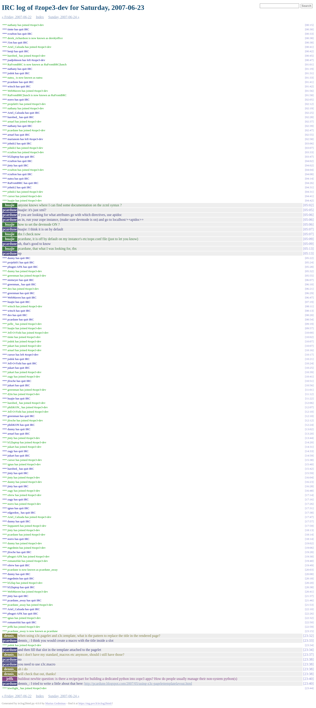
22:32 (309, 618)
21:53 (309, 604)
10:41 (309, 376)
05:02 (308, 205)
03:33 (309, 152)
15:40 (309, 464)
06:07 (309, 280)
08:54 (309, 319)
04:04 (309, 169)
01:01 (309, 64)
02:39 (309, 126)
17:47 (309, 517)
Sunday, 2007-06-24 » (63, 17)
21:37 (309, 596)
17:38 (309, 512)
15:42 (309, 468)
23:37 (308, 654)
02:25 (309, 112)
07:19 (309, 302)
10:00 (309, 332)
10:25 (309, 367)
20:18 (309, 578)
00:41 (309, 47)
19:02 (309, 543)
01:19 (309, 68)
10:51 (309, 381)
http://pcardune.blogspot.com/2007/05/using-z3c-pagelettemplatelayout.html (138, 683)
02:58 (309, 139)
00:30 (309, 29)
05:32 (309, 271)
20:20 (309, 582)
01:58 (309, 95)
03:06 (309, 143)
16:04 (309, 477)
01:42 (309, 86)
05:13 (308, 248)
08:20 (309, 315)
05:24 (309, 262)
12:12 (309, 420)
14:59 (309, 455)
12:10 (309, 411)
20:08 (309, 574)
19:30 (309, 556)
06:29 (309, 293)
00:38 (309, 38)
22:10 (309, 609)
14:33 (309, 451)
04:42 (309, 200)
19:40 (309, 560)
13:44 (309, 438)
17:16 (309, 499)
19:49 (309, 565)
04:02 (309, 161)
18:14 (309, 534)
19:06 (309, 547)
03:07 (309, 147)
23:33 (308, 640)
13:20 (309, 433)
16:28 (309, 486)
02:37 (309, 121)
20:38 (309, 587)
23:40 (308, 679)
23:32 (308, 636)
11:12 (309, 394)
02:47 (309, 130)
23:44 (309, 688)
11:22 (309, 398)
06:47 (309, 297)
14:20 (309, 442)
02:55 (309, 134)
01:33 (309, 77)
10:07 (309, 341)
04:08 (309, 174)
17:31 (309, 508)
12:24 (309, 424)
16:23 (309, 481)
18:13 (309, 530)
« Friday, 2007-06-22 (16, 17)
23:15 (309, 631)
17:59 (309, 525)
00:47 (309, 60)
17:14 (309, 495)
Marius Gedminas (55, 703)
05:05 (308, 210)
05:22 (309, 258)
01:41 (309, 82)
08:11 (309, 306)
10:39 (309, 372)
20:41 (309, 591)
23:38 (308, 659)
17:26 (309, 503)
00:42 (309, 51)
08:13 (309, 310)
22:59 (309, 626)
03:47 (309, 156)
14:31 (309, 446)
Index (40, 17)
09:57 (309, 328)
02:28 (309, 117)
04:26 (309, 183)
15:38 (309, 460)
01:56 (309, 90)
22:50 (309, 622)
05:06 (308, 215)
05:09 (308, 239)
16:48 (309, 490)
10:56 (309, 385)
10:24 (309, 363)
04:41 (309, 196)
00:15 (309, 25)
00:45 (309, 55)
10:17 (309, 354)
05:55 (309, 275)
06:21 (309, 288)
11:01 (309, 389)
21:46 (309, 600)
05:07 (308, 229)
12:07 (309, 407)
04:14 (309, 178)
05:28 (309, 266)
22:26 (309, 613)
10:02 (309, 337)
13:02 (309, 429)
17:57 (309, 521)
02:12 (309, 104)
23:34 (309, 645)
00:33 (309, 33)
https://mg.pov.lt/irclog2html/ (95, 703)
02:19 (309, 108)
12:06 (309, 402)
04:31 (309, 187)
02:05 (309, 99)
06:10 (309, 284)
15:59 (309, 473)
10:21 (309, 359)
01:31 (309, 73)
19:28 (309, 552)
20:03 (309, 569)
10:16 (309, 350)
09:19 (309, 323)
